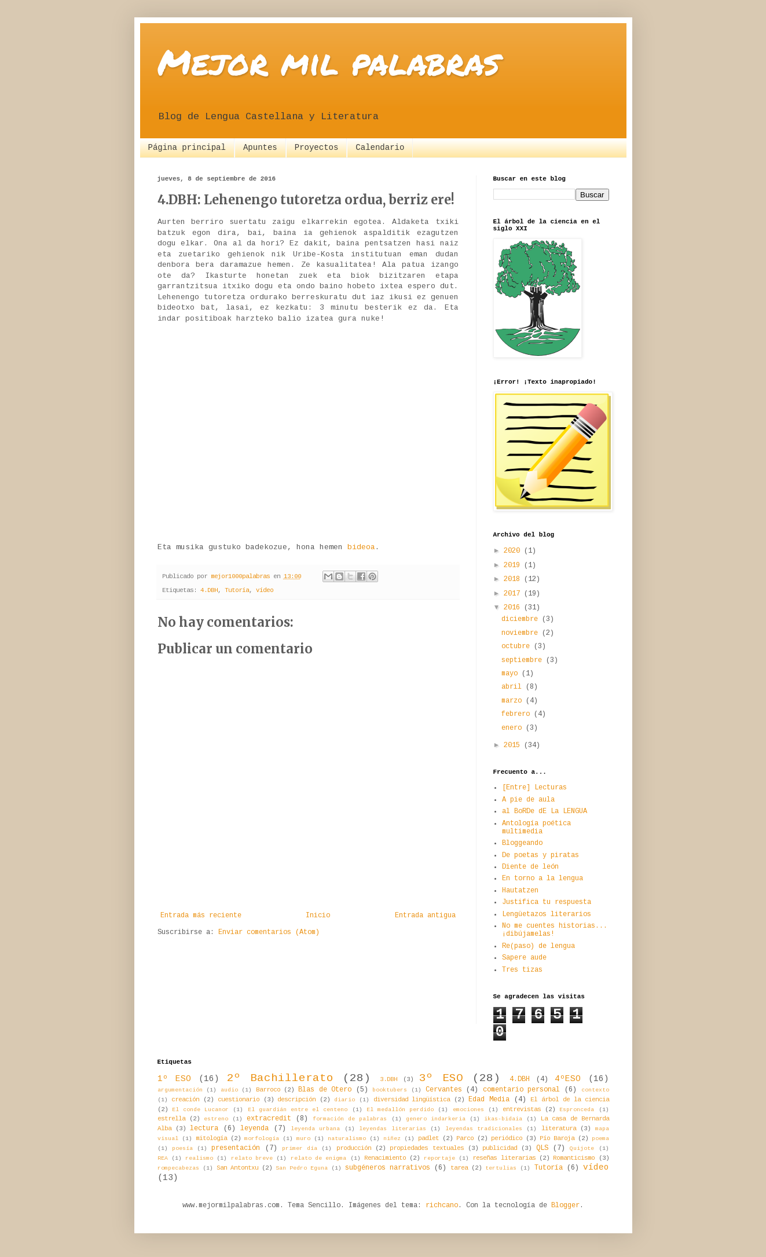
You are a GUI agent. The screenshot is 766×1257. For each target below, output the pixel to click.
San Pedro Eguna (302, 1168)
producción (353, 1148)
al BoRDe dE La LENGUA (544, 811)
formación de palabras (350, 1119)
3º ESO (441, 1078)
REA (162, 1158)
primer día (299, 1148)
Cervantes (444, 1090)
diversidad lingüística (411, 1099)
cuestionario (238, 1099)
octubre (517, 646)
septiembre (523, 660)
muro (303, 1138)
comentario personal (521, 1090)
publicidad (499, 1148)
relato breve (252, 1158)
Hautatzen (520, 891)
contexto (595, 1090)
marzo (513, 701)
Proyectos (317, 147)
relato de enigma (319, 1158)
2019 (514, 565)
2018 (514, 579)
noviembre (521, 633)
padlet (428, 1138)
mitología (211, 1138)
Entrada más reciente (200, 915)
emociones (468, 1110)
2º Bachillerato (280, 1078)
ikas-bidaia (503, 1119)
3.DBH (388, 1079)
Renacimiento (385, 1158)
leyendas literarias (392, 1129)
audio (229, 1090)
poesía (182, 1148)
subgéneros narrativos (387, 1168)
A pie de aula (528, 800)
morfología (261, 1138)
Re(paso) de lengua (538, 946)
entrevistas (522, 1109)
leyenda (254, 1128)
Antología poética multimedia (536, 827)
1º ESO (174, 1078)
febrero (517, 714)
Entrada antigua (425, 915)
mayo (511, 674)
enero (513, 728)
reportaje (439, 1158)
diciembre (521, 619)
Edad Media (489, 1100)
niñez (392, 1138)
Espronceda (576, 1110)
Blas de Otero (324, 1090)
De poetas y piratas (540, 855)
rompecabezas (178, 1168)
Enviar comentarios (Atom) (269, 932)
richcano (442, 1205)
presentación (235, 1148)
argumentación (180, 1090)
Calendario (379, 147)
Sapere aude (524, 958)
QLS (542, 1148)
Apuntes (260, 147)
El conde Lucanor (200, 1110)
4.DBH (209, 590)
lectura (204, 1128)
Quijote (582, 1148)
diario (344, 1100)
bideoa (361, 547)
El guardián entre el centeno (298, 1110)
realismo (199, 1158)
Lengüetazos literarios (546, 914)
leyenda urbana (315, 1129)
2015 (514, 745)
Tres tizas (522, 970)
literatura (558, 1128)
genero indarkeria (436, 1119)
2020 (514, 551)
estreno (216, 1119)
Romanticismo (574, 1158)
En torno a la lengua (542, 878)
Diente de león (530, 867)
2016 (514, 608)
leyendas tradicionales (483, 1129)
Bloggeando (522, 843)
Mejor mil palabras (328, 61)
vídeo (264, 590)
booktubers (389, 1090)
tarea (459, 1167)
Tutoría (237, 590)
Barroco (268, 1089)
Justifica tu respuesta (546, 902)
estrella (171, 1118)
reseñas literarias (503, 1158)
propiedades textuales (426, 1148)
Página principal (187, 147)
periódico (506, 1138)
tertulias (500, 1168)
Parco (465, 1138)
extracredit (269, 1119)
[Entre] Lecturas (534, 788)
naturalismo (347, 1138)
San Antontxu (237, 1167)
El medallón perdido (400, 1110)
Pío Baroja (557, 1138)
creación (185, 1099)
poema (600, 1138)
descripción (296, 1099)
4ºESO (568, 1078)
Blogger (565, 1205)
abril (513, 687)
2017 (514, 594)
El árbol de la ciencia (569, 1099)
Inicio (318, 915)
